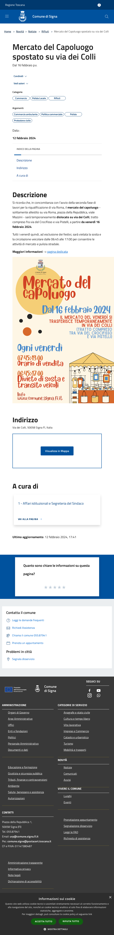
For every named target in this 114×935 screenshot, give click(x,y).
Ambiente (13, 786)
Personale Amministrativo (23, 743)
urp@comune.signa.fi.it (24, 836)
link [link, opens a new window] (90, 914)
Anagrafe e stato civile (77, 712)
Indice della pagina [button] (28, 149)
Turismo (68, 743)
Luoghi (68, 796)
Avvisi (67, 780)
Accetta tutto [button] (43, 921)
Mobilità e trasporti (75, 750)
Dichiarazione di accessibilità (25, 881)
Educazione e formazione (22, 767)
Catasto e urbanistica (76, 737)
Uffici (11, 725)
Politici (12, 737)
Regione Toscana (15, 5)
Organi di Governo (18, 712)
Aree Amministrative (20, 719)
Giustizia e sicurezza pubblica (25, 773)
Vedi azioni (21, 83)
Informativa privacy (19, 869)
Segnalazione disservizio (78, 826)
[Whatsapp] (98, 695)
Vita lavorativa (72, 725)
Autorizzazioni (16, 798)
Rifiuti (45, 31)
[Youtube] (98, 691)
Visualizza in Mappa (57, 451)
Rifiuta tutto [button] (71, 921)
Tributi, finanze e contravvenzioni (27, 780)
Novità (20, 31)
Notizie (32, 31)
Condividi (21, 76)
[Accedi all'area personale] (99, 5)
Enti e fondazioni (18, 731)
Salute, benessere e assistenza (26, 792)
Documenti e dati (18, 750)
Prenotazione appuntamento (80, 820)
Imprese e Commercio (76, 731)
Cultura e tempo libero (77, 719)
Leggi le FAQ (71, 832)
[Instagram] (89, 695)
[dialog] (57, 914)
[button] (57, 929)
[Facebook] (89, 691)
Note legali (14, 875)
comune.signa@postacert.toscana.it (29, 841)
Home (7, 31)
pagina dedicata (57, 251)
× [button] (110, 897)
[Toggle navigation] (7, 16)
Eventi (67, 802)
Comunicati (70, 774)
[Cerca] (107, 17)
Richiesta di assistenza (77, 838)
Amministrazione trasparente (25, 863)
